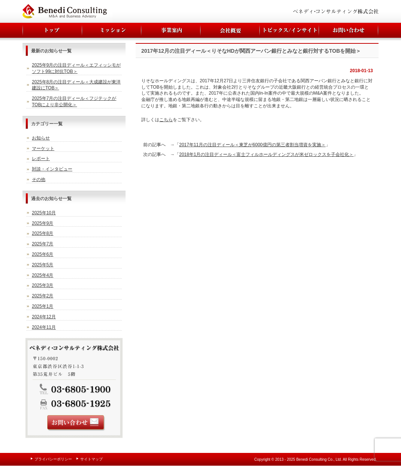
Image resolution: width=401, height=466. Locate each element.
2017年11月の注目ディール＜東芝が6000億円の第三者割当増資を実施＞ (252, 144)
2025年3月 (42, 285)
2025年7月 (42, 243)
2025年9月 (42, 223)
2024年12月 (44, 316)
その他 (38, 179)
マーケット (43, 148)
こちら (166, 119)
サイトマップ (91, 459)
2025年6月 (42, 254)
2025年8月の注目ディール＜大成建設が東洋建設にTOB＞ (76, 85)
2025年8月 (42, 233)
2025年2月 (42, 295)
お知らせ (41, 138)
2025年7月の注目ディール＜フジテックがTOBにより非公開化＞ (74, 101)
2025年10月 (44, 212)
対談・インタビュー (52, 169)
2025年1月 (42, 306)
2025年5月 (42, 264)
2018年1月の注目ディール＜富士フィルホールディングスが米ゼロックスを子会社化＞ (266, 154)
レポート (41, 158)
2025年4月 (42, 275)
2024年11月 (44, 327)
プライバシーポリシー (53, 459)
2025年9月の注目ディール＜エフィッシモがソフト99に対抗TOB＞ (76, 68)
